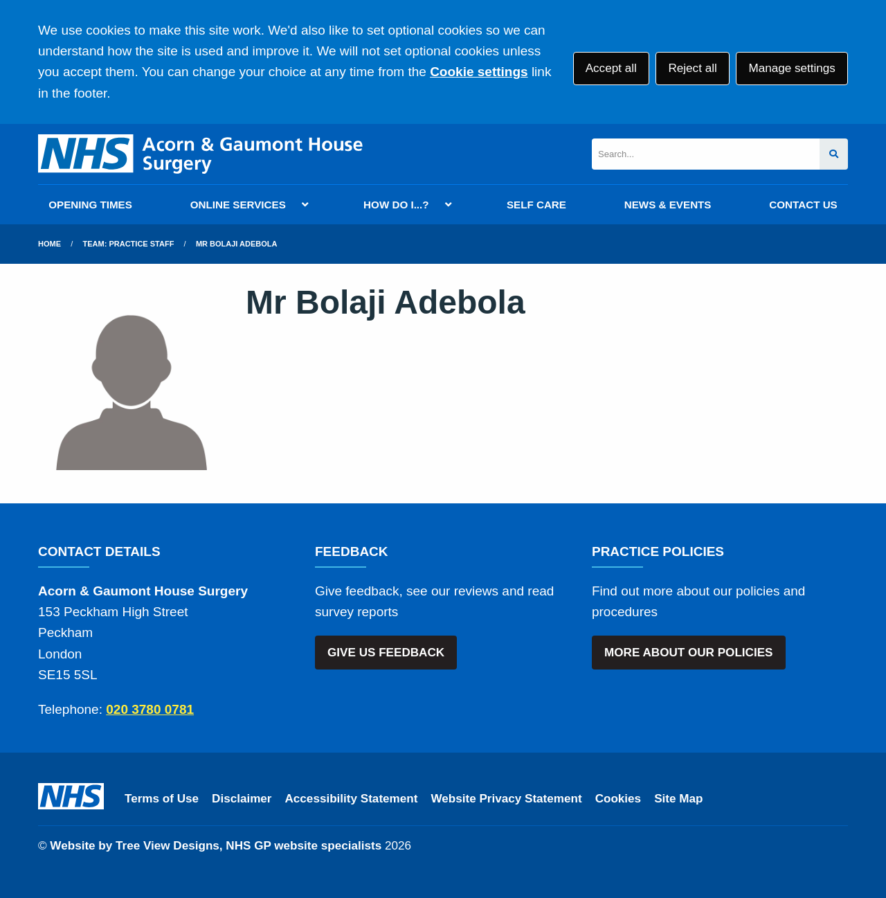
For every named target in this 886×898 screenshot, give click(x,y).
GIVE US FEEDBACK (385, 652)
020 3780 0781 (150, 709)
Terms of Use (162, 798)
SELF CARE (536, 204)
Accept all (611, 68)
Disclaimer (241, 798)
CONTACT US (803, 204)
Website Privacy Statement (506, 798)
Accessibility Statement (351, 798)
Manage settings (791, 68)
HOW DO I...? (396, 204)
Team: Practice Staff (128, 244)
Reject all (692, 68)
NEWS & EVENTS (668, 204)
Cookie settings (478, 71)
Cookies (618, 798)
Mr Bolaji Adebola (237, 244)
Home (49, 244)
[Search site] (834, 154)
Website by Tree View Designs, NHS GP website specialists (215, 845)
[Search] (706, 154)
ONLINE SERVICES (238, 204)
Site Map (678, 798)
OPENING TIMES (90, 204)
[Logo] (200, 154)
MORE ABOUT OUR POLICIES (688, 652)
